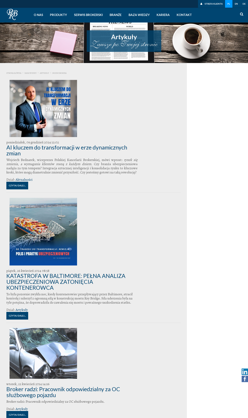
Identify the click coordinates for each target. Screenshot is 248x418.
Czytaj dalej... (65, 126)
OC (223, 184)
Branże (117, 15)
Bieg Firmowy (185, 181)
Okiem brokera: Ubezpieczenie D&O (98, 280)
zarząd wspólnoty (220, 215)
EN (236, 3)
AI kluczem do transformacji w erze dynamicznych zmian (97, 86)
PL (228, 3)
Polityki (201, 390)
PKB (188, 190)
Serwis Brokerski (90, 15)
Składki (210, 194)
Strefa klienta (214, 3)
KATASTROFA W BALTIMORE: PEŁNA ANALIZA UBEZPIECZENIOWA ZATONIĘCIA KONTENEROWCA (110, 148)
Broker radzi (196, 180)
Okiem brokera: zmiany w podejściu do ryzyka (110, 244)
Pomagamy (198, 194)
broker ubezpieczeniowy (196, 181)
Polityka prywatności (208, 385)
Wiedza (184, 95)
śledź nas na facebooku (163, 398)
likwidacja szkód (215, 184)
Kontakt (185, 15)
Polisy (198, 191)
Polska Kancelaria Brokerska (196, 157)
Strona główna (13, 73)
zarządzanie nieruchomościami (194, 218)
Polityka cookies (206, 394)
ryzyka (205, 194)
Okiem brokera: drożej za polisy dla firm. (103, 317)
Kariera (164, 15)
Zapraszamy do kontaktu (193, 122)
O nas (39, 15)
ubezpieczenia (144, 328)
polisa (193, 191)
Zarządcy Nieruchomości (204, 215)
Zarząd (184, 139)
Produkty (59, 15)
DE (244, 3)
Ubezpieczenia (196, 199)
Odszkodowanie (210, 187)
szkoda (217, 193)
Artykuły (44, 73)
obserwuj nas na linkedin (164, 402)
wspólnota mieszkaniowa (207, 212)
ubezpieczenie (196, 203)
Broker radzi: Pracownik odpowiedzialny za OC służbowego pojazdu (107, 205)
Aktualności (72, 120)
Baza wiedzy (140, 15)
